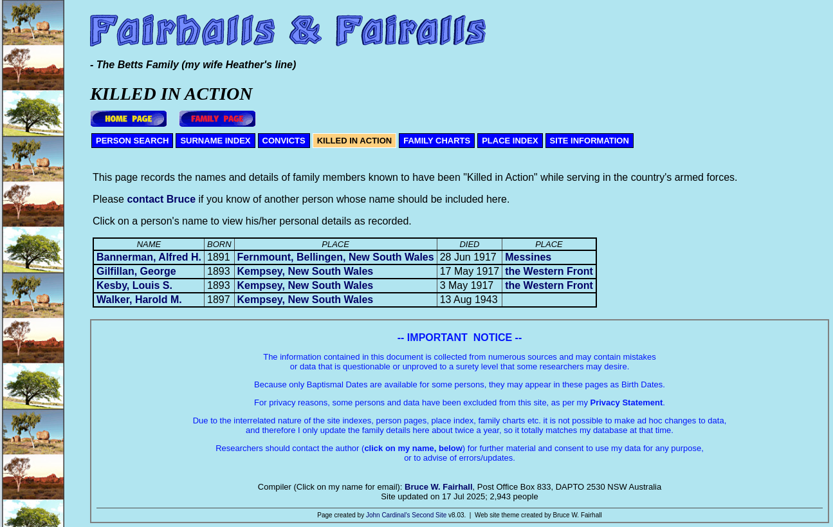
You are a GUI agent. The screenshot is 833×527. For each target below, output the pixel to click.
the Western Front (549, 271)
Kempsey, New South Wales (305, 271)
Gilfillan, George (136, 271)
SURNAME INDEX (215, 140)
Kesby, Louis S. (134, 285)
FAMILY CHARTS (436, 140)
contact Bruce (161, 199)
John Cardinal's (388, 515)
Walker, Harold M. (139, 299)
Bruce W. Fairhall (438, 487)
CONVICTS (284, 140)
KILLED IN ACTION (354, 140)
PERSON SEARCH (132, 140)
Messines (528, 257)
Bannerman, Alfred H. (148, 257)
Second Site (429, 515)
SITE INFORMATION (589, 140)
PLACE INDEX (510, 140)
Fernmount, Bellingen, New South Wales (335, 257)
